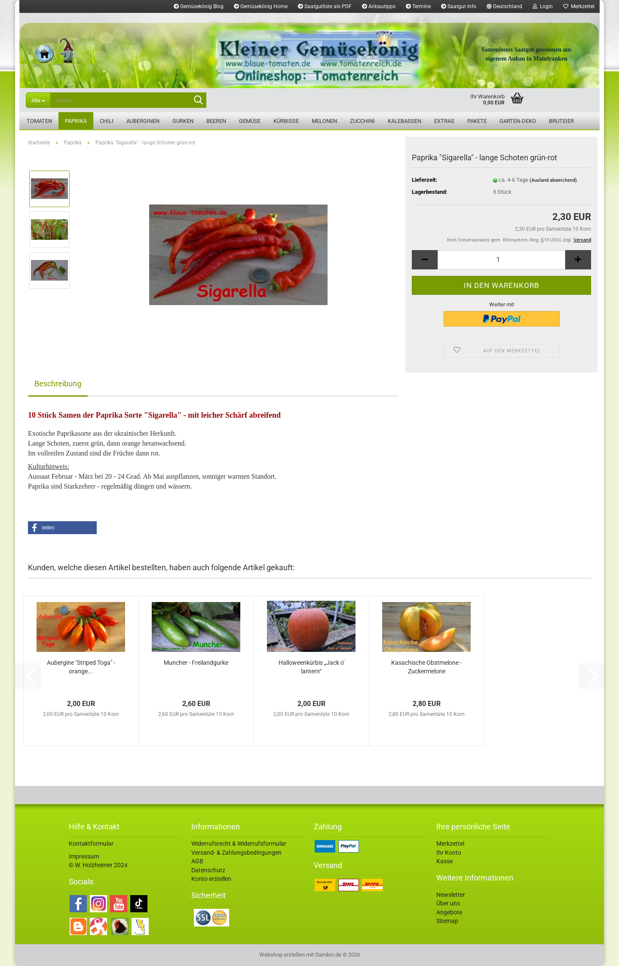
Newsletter (450, 894)
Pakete (477, 121)
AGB (197, 861)
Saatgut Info (458, 6)
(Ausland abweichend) (553, 180)
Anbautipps (378, 6)
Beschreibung (57, 383)
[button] (504, 6)
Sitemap (447, 920)
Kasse (444, 861)
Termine (418, 6)
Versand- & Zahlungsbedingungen (236, 852)
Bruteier (561, 121)
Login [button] (543, 6)
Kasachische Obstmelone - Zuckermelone (426, 667)
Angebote (449, 912)
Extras (444, 121)
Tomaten (39, 121)
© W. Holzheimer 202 (96, 865)
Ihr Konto (448, 852)
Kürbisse (286, 121)
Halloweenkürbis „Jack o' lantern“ (311, 667)
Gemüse (249, 121)
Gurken (182, 121)
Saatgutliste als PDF (325, 6)
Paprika (76, 121)
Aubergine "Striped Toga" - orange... (81, 667)
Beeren (216, 121)
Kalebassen (404, 121)
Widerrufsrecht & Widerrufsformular (238, 843)
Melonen (324, 121)
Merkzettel (578, 6)
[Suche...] (38, 100)
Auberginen (142, 121)
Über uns (448, 903)
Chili (106, 121)
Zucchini (362, 121)
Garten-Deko (517, 121)
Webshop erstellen (282, 954)
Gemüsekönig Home (261, 6)
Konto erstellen (211, 878)
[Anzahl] (501, 259)
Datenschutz (208, 870)
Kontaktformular (91, 843)
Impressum (84, 856)
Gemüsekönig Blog (199, 6)
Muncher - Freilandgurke (196, 662)
